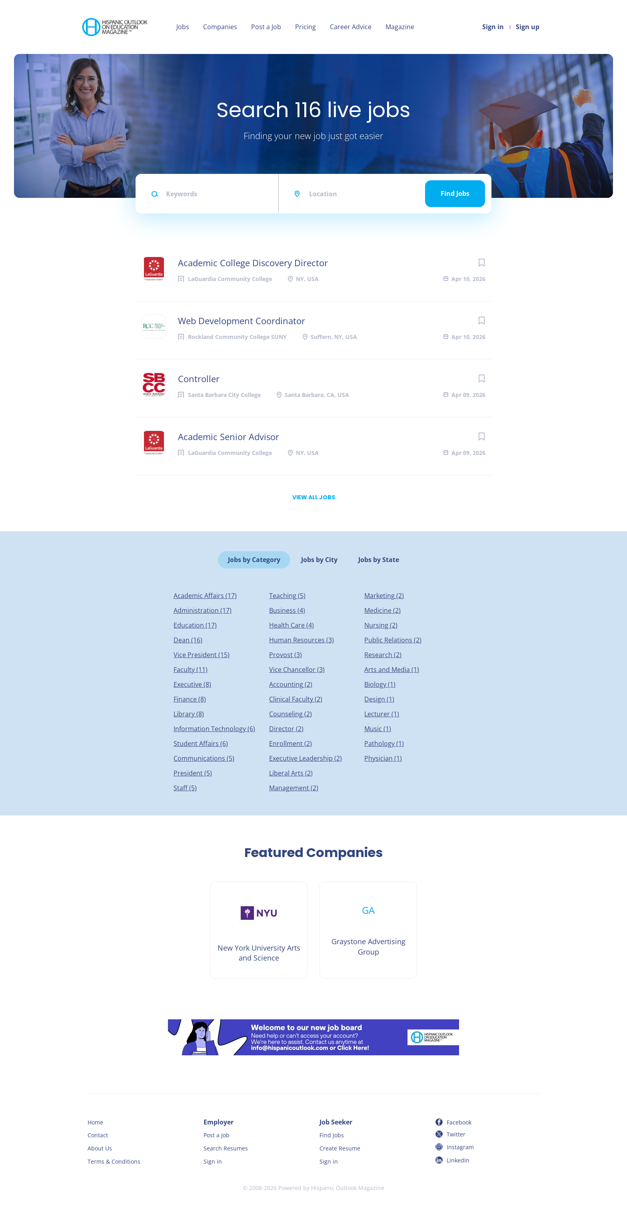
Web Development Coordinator (241, 321)
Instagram (460, 1147)
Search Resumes (226, 1148)
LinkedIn (458, 1160)
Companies (220, 27)
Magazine (399, 27)
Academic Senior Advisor (228, 437)
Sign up (527, 27)
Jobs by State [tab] (378, 559)
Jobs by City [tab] (319, 559)
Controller (199, 379)
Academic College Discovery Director (253, 263)
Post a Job (266, 27)
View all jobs (313, 497)
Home (95, 1122)
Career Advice (350, 27)
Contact (98, 1135)
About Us (100, 1148)
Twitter (456, 1134)
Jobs (182, 27)
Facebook (459, 1122)
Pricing (305, 27)
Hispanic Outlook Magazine (347, 1188)
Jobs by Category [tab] (254, 559)
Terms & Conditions (114, 1161)
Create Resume (339, 1148)
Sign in (493, 27)
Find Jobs (455, 193)
